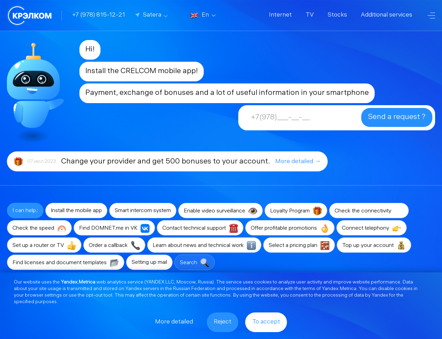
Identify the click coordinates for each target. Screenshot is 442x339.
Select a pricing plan (299, 245)
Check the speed (39, 228)
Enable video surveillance (220, 211)
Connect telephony (371, 228)
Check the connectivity (369, 211)
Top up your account (374, 245)
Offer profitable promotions (290, 228)
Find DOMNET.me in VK (114, 228)
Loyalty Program (296, 211)
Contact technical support (200, 228)
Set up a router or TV (44, 245)
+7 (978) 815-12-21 (98, 15)
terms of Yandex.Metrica (329, 289)
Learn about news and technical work (204, 245)
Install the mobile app (76, 211)
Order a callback (114, 245)
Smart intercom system (143, 211)
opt (89, 295)
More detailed (174, 322)
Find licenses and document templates (65, 262)
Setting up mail (149, 263)
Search (194, 262)
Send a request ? (396, 117)
